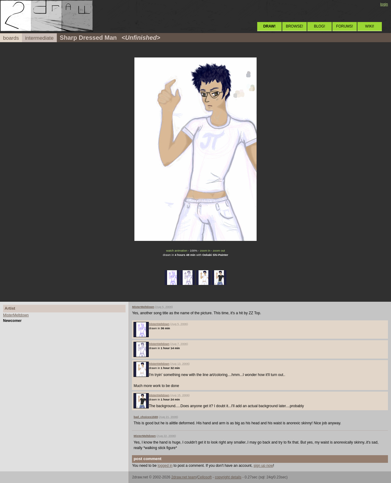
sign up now (263, 465)
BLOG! (319, 26)
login (384, 4)
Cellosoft (204, 477)
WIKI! (369, 26)
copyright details (228, 477)
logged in (165, 465)
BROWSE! (294, 26)
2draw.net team (183, 477)
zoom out (219, 250)
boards (11, 38)
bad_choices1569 (145, 416)
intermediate (39, 38)
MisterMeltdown (16, 315)
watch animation (176, 250)
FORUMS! (344, 26)
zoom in (205, 250)
